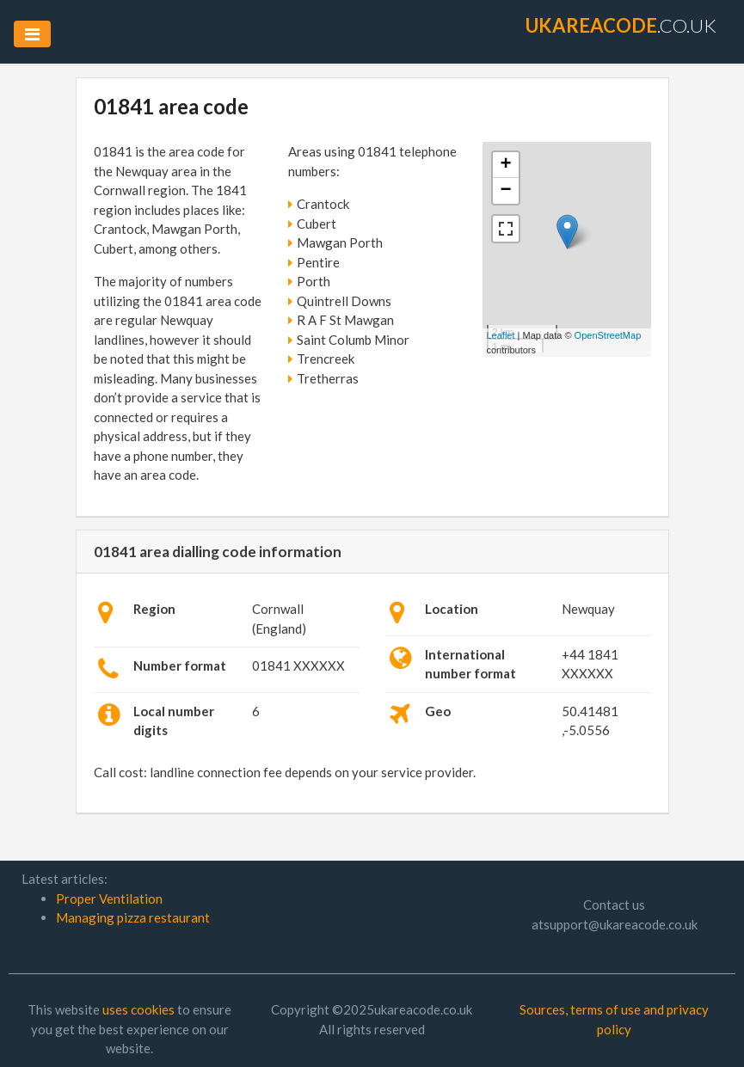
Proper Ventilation (109, 898)
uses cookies (138, 1009)
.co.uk (621, 25)
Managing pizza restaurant (133, 917)
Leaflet (501, 335)
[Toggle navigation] (32, 34)
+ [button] (505, 165)
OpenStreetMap (608, 335)
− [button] (505, 191)
